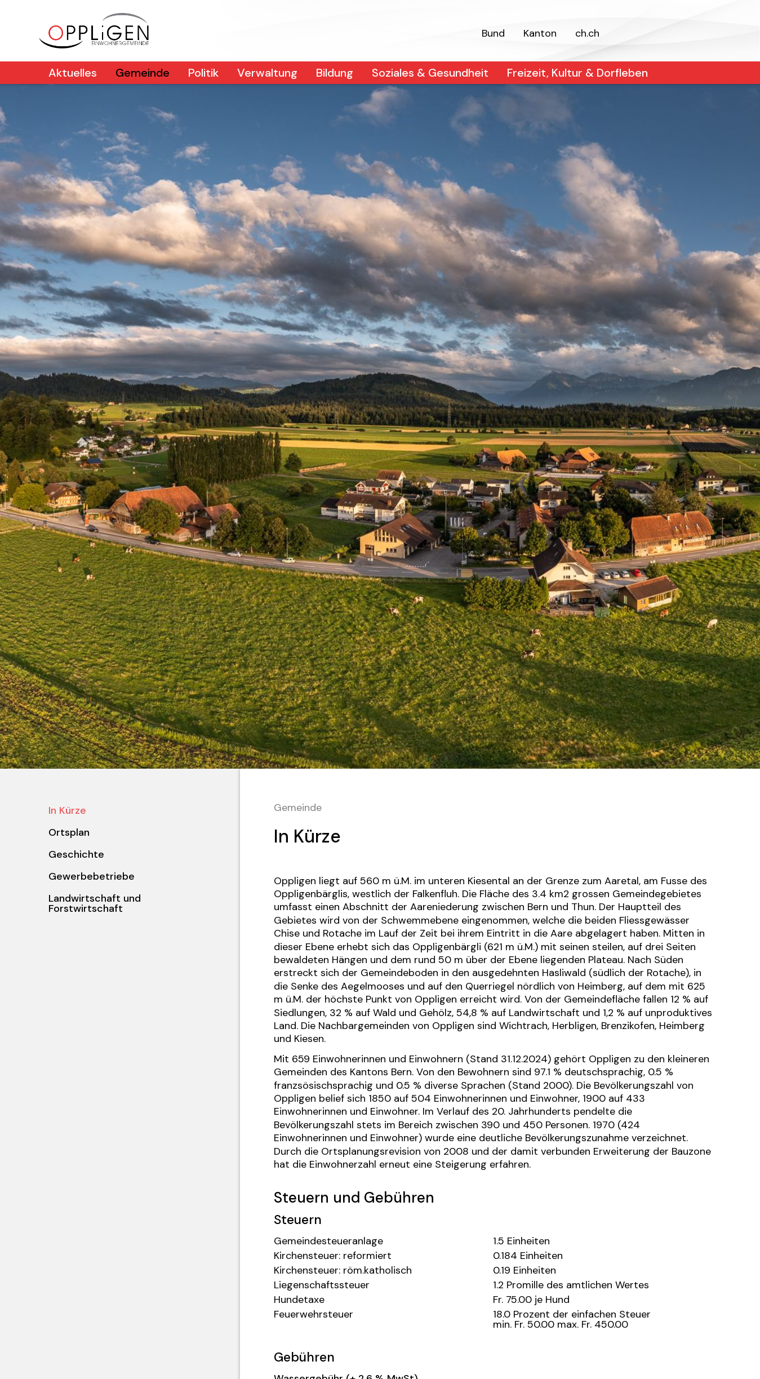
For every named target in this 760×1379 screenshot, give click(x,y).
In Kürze (67, 810)
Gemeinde (142, 72)
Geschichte (76, 854)
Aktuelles (72, 72)
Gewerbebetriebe (91, 876)
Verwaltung (267, 72)
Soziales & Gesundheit (430, 72)
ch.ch (587, 33)
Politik (203, 72)
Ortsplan (69, 832)
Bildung (334, 72)
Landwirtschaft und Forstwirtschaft (94, 903)
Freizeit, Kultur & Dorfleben (577, 72)
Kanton (540, 33)
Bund (493, 33)
